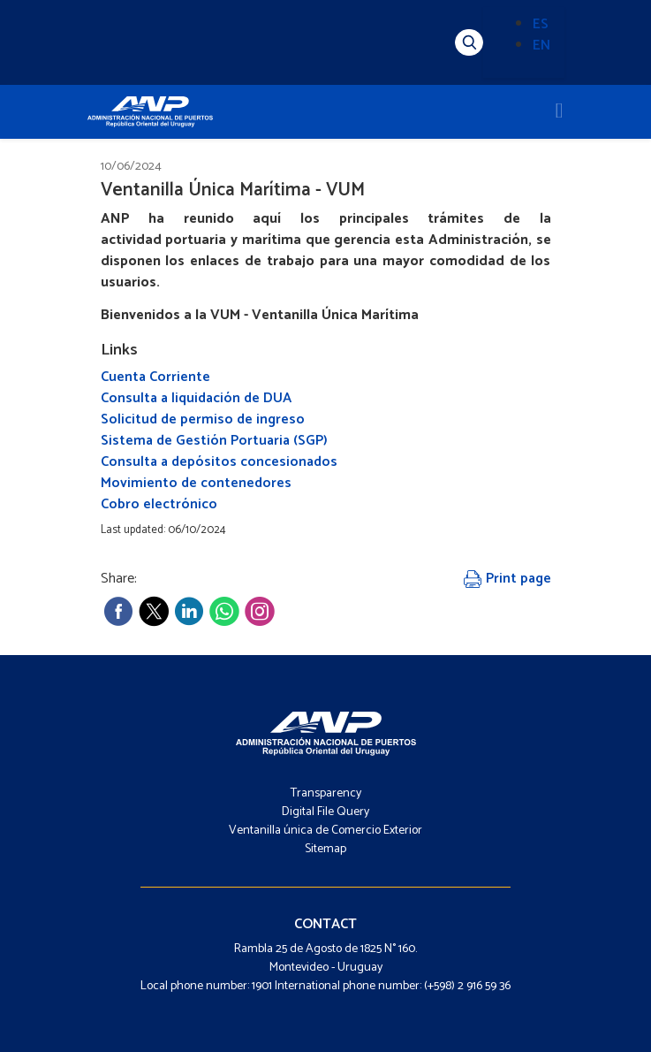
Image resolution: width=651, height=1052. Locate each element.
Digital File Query (325, 812)
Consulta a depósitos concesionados (219, 462)
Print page (507, 579)
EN (541, 45)
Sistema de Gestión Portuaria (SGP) (214, 441)
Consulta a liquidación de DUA (196, 398)
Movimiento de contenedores (196, 483)
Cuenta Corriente (155, 377)
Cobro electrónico (159, 504)
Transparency (326, 793)
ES (541, 24)
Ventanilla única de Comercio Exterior (325, 830)
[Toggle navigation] (559, 111)
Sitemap (325, 849)
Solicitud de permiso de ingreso (203, 419)
